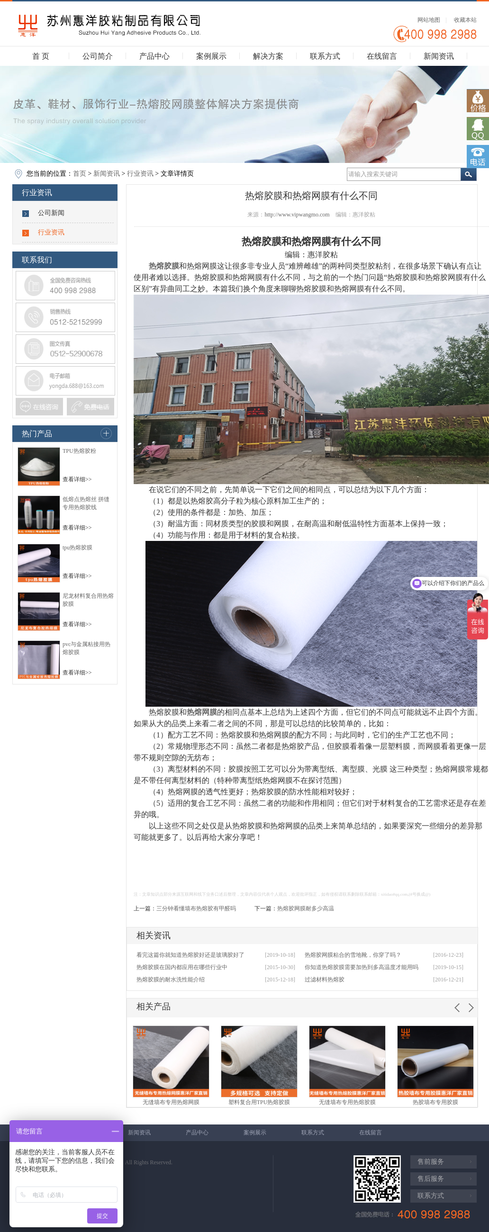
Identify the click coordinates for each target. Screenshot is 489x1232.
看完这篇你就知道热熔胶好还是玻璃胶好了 (190, 955)
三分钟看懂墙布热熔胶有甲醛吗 (196, 908)
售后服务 (430, 1178)
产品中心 (154, 56)
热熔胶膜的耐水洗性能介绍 (170, 979)
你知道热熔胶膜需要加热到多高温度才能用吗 (361, 967)
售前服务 (430, 1161)
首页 (79, 173)
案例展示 (211, 56)
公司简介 (97, 56)
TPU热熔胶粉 (79, 451)
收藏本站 (465, 20)
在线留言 (382, 56)
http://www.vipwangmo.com (296, 214)
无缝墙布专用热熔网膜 (171, 1102)
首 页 (40, 56)
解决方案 (268, 56)
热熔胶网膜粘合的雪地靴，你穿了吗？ (353, 955)
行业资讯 (140, 173)
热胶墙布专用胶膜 (435, 1102)
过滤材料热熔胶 (324, 979)
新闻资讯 (439, 56)
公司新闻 (51, 212)
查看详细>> (77, 479)
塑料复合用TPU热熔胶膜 (259, 1102)
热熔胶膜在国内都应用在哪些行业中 (181, 967)
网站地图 (428, 20)
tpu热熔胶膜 (77, 547)
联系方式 (325, 56)
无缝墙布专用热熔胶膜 (347, 1102)
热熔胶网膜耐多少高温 (305, 908)
